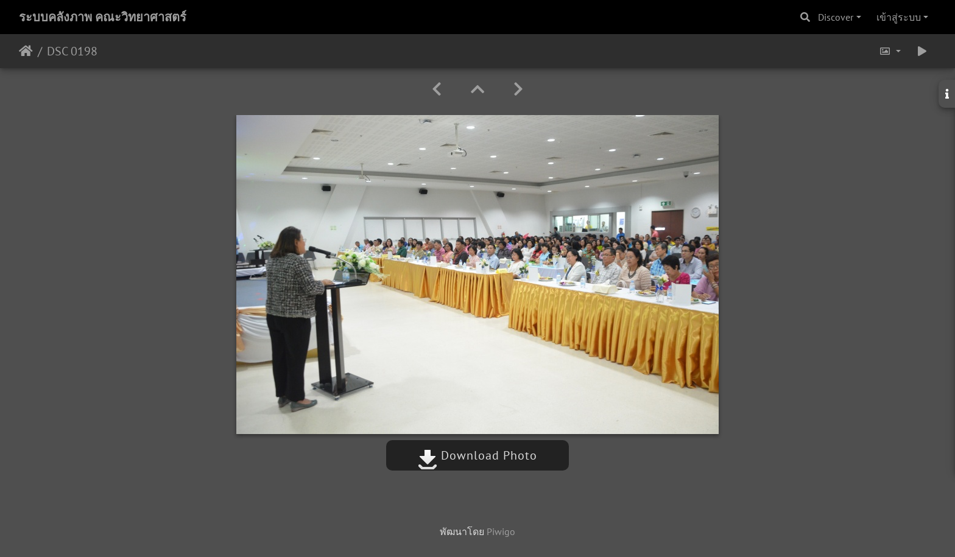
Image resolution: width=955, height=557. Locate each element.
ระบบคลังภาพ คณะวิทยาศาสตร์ (102, 17)
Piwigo (501, 531)
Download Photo (477, 455)
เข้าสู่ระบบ (898, 17)
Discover (835, 17)
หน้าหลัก (26, 51)
